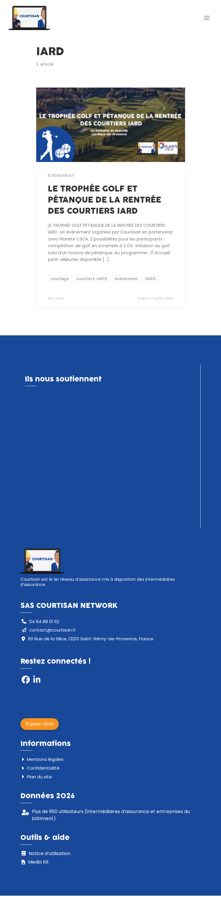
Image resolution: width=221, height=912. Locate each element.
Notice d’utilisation (49, 851)
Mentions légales (45, 757)
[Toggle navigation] (207, 18)
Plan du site (39, 775)
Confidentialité (43, 766)
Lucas (59, 299)
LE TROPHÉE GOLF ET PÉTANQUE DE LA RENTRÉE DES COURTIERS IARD (104, 201)
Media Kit (38, 860)
